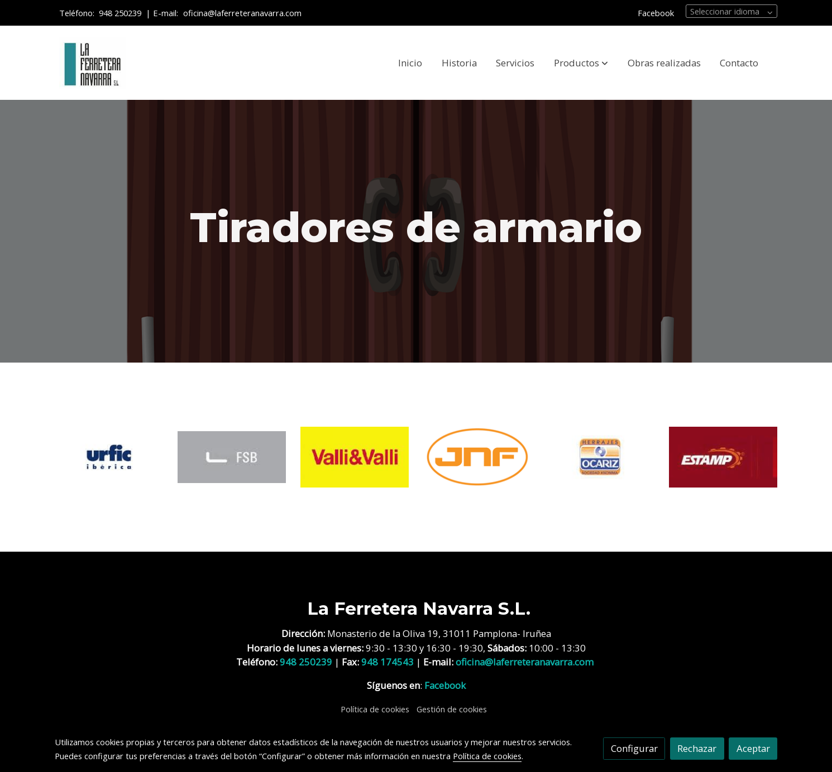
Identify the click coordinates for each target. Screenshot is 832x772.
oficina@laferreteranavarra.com (243, 12)
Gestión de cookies (452, 709)
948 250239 (120, 12)
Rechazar (696, 748)
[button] (581, 63)
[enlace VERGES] (723, 456)
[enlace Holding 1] (354, 456)
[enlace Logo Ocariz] (600, 456)
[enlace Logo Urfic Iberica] (109, 456)
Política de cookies (375, 709)
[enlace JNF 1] (477, 456)
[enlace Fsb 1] (232, 456)
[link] (92, 63)
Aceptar (753, 748)
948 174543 (387, 661)
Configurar (634, 748)
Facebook (656, 12)
